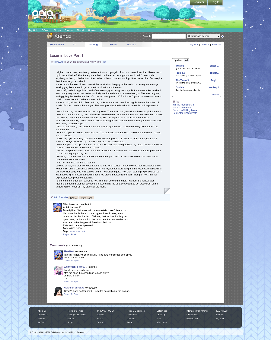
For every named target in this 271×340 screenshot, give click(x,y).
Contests (205, 44)
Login (215, 3)
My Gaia (33, 30)
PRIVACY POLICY (105, 311)
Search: (147, 36)
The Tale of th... (184, 80)
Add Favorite (61, 197)
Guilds (100, 318)
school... (214, 66)
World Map (162, 322)
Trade (129, 322)
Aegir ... (214, 80)
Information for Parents (197, 311)
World (80, 30)
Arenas (100, 314)
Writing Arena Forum (183, 104)
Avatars (131, 44)
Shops (57, 30)
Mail (159, 318)
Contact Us (43, 314)
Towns (100, 322)
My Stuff (194, 44)
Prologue (181, 73)
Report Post (69, 234)
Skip (104, 62)
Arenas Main (56, 44)
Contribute (132, 314)
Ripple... (214, 73)
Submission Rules (182, 107)
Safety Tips (162, 311)
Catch (103, 30)
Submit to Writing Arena (185, 110)
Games (92, 30)
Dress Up (161, 314)
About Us (42, 311)
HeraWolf (59, 62)
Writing (93, 44)
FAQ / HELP (222, 311)
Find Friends (192, 314)
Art (74, 44)
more (84, 44)
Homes (114, 44)
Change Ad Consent (77, 314)
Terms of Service (75, 311)
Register (199, 3)
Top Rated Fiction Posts (185, 113)
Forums (69, 30)
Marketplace (192, 318)
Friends (41, 318)
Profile (41, 322)
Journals (131, 318)
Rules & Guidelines (136, 311)
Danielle (180, 87)
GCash (45, 30)
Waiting (180, 66)
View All (215, 94)
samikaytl (213, 87)
